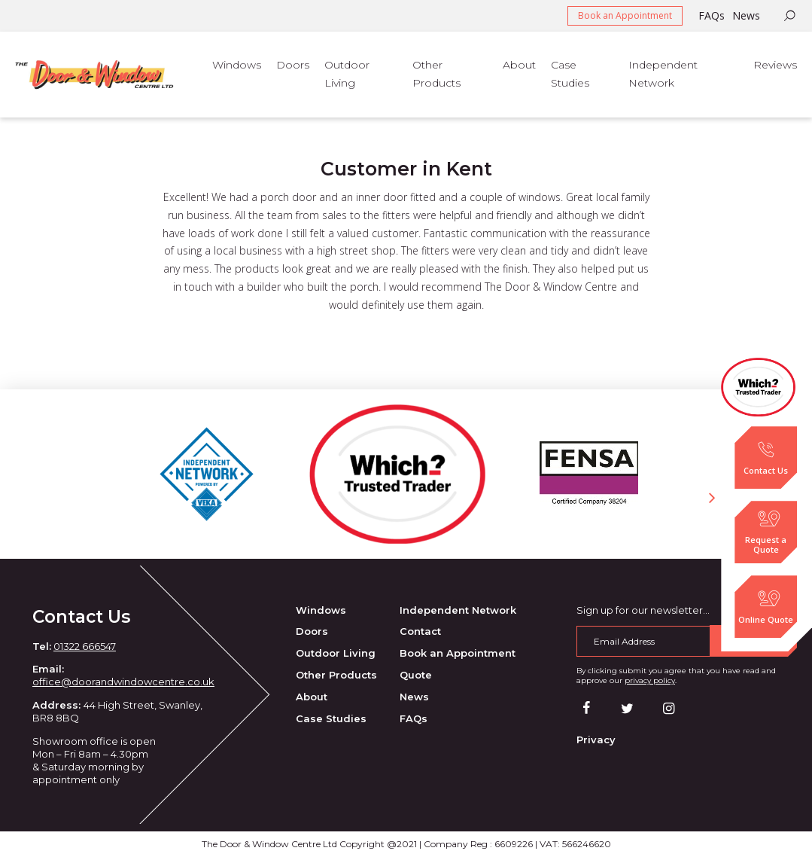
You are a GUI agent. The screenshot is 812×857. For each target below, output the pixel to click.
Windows (321, 610)
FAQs (711, 15)
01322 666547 (84, 646)
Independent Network (458, 610)
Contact (420, 631)
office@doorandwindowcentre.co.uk (123, 682)
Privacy (596, 739)
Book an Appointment (625, 15)
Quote (416, 675)
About (311, 697)
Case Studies (331, 718)
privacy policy (650, 680)
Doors (312, 631)
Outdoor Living (336, 653)
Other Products (336, 675)
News (746, 15)
